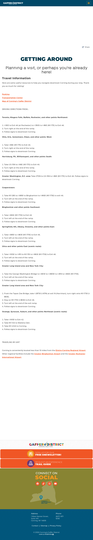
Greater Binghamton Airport (47, 354)
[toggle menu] (89, 3)
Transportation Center (12, 98)
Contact (35, 526)
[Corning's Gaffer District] (13, 3)
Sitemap (44, 526)
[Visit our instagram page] (50, 484)
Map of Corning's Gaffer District (16, 101)
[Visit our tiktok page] (44, 484)
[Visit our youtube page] (55, 484)
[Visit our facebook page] (38, 484)
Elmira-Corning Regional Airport (71, 350)
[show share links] (86, 47)
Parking (5, 94)
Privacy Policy (55, 526)
